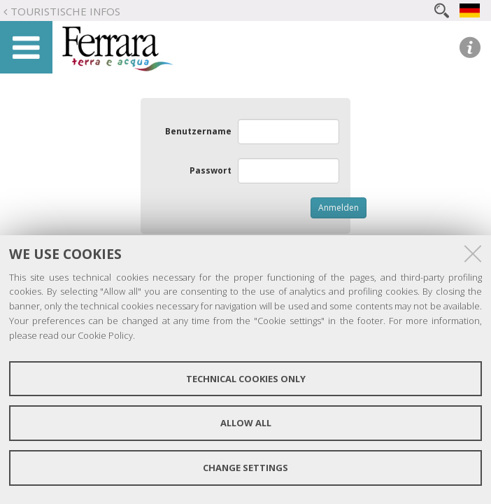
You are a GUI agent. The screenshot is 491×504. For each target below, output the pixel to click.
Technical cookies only (246, 378)
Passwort (211, 170)
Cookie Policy (105, 335)
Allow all (245, 422)
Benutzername (198, 131)
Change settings (245, 467)
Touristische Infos (65, 11)
